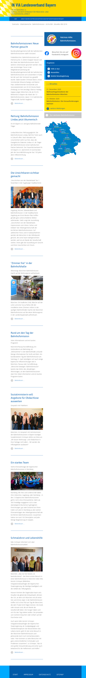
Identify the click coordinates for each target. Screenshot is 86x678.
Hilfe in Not (55, 69)
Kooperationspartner (44, 19)
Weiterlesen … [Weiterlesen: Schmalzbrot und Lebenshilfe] (20, 652)
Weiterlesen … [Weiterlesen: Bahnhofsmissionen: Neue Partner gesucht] (20, 103)
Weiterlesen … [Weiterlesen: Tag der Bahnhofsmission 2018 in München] (20, 319)
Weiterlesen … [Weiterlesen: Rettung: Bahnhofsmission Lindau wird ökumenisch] (20, 159)
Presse (34, 19)
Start (15, 674)
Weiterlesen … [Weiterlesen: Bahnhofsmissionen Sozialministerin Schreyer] (20, 448)
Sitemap (60, 674)
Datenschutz (45, 674)
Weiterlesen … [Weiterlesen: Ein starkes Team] (20, 524)
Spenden (54, 19)
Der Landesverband (15, 21)
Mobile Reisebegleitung (60, 76)
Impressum (28, 674)
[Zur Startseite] (68, 11)
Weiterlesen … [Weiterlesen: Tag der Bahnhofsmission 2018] (20, 380)
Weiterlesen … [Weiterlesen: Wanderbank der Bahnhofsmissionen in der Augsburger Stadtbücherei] (20, 249)
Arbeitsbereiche (26, 19)
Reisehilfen (55, 72)
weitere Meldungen (57, 108)
